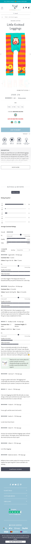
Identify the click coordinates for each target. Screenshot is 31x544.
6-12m (13, 107)
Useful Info (7, 501)
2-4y (22, 107)
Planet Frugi (8, 490)
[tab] (15, 490)
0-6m (9, 107)
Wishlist (26, 134)
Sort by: (13, 250)
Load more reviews (15, 469)
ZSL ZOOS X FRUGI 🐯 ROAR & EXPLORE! (15, 1)
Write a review (22, 98)
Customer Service (9, 496)
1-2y (18, 107)
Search (15, 13)
